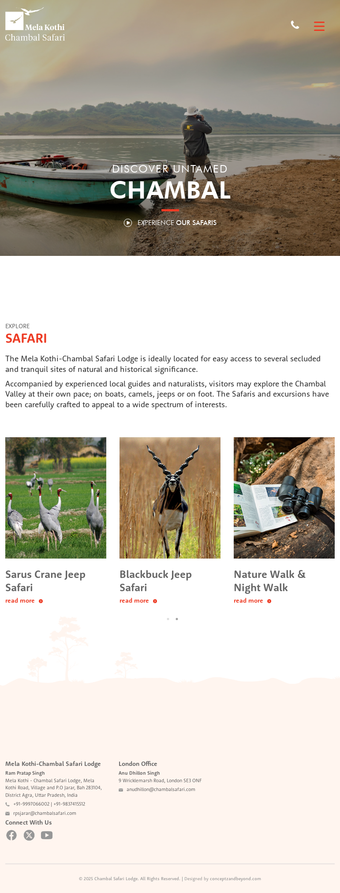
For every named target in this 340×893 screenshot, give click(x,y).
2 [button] (176, 619)
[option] (55, 521)
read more (24, 600)
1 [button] (168, 619)
